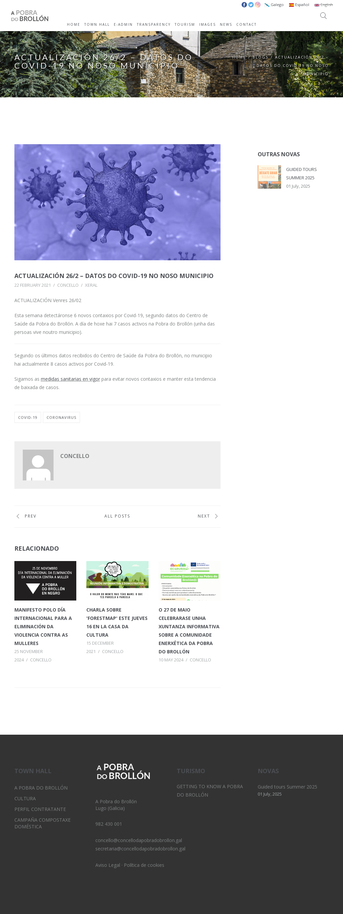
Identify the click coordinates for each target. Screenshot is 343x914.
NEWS (226, 24)
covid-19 (27, 417)
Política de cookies (144, 865)
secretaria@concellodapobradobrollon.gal (140, 848)
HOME (73, 24)
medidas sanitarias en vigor (70, 379)
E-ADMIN (123, 24)
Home (239, 57)
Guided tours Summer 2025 (287, 787)
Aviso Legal (107, 865)
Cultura (25, 798)
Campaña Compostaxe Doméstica (42, 823)
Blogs (260, 57)
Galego (274, 4)
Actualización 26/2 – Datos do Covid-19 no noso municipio (113, 276)
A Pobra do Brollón (41, 788)
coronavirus (61, 417)
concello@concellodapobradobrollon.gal (138, 840)
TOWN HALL (97, 24)
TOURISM (185, 24)
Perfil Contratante (40, 809)
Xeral (91, 285)
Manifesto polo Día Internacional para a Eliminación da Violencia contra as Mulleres (43, 626)
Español (299, 4)
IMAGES (207, 24)
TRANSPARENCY (154, 24)
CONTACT (246, 24)
